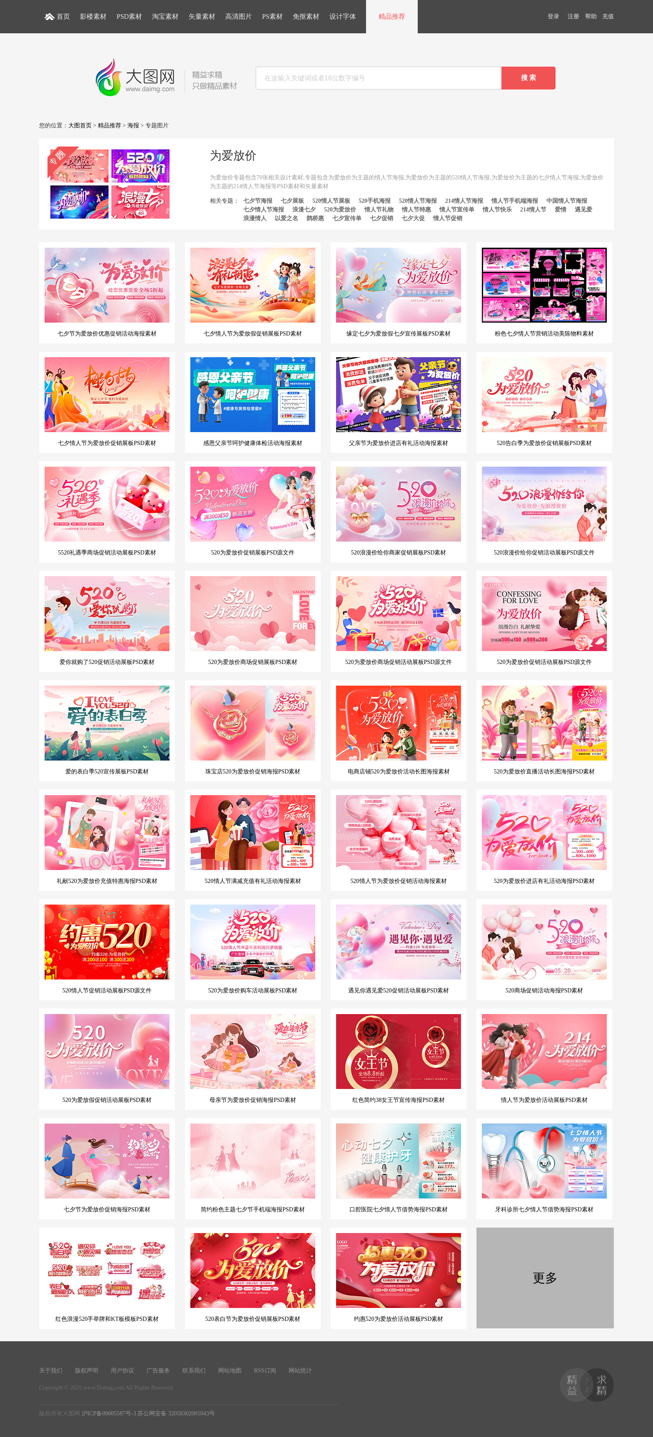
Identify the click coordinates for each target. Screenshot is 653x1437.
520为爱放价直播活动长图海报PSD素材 (544, 730)
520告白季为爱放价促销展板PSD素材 (544, 401)
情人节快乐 (497, 209)
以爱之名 (286, 218)
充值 (608, 16)
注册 (573, 16)
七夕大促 (413, 218)
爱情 (560, 209)
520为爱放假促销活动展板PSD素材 (107, 1058)
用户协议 (122, 1370)
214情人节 (533, 209)
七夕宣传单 (346, 218)
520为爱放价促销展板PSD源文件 (252, 511)
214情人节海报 (464, 201)
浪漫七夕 (304, 209)
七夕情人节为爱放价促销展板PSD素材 (107, 401)
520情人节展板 (331, 201)
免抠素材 (306, 16)
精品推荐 (392, 16)
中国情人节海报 (566, 201)
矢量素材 (202, 16)
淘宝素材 (165, 16)
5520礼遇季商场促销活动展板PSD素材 (107, 511)
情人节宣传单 (456, 209)
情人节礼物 (379, 209)
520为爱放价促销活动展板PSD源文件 (544, 620)
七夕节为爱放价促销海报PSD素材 (107, 1168)
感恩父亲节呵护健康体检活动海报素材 (252, 401)
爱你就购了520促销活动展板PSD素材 (107, 620)
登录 (553, 16)
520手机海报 (375, 201)
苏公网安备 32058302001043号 (176, 1413)
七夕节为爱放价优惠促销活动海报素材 (107, 292)
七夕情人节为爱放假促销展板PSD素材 (252, 292)
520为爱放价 (340, 209)
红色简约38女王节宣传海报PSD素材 (398, 1058)
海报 (133, 125)
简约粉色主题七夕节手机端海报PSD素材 (252, 1168)
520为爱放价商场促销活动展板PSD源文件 (398, 620)
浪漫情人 (255, 218)
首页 (63, 16)
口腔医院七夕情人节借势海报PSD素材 (398, 1168)
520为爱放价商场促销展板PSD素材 (252, 620)
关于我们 (50, 1370)
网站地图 (230, 1370)
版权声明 (86, 1370)
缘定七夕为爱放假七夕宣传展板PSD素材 (398, 292)
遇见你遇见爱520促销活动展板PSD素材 (398, 949)
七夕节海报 (257, 201)
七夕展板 (292, 201)
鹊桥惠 (315, 218)
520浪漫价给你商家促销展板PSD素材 (398, 511)
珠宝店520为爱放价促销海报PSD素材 (252, 730)
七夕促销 (381, 218)
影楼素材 (93, 16)
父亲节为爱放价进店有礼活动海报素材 (398, 401)
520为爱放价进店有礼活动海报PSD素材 (544, 839)
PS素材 (272, 16)
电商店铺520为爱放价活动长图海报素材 (398, 730)
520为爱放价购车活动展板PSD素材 (252, 949)
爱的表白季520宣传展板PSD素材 (107, 730)
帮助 (591, 16)
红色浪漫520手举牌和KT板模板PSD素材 (107, 1277)
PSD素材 (129, 16)
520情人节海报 (418, 201)
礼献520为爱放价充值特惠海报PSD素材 (107, 839)
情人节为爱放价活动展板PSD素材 (544, 1058)
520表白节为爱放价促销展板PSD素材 (252, 1277)
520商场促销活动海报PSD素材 (544, 949)
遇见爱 (583, 209)
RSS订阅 (265, 1370)
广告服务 (158, 1370)
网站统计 (300, 1370)
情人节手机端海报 (514, 201)
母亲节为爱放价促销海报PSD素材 (252, 1058)
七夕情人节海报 (263, 209)
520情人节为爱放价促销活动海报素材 (398, 839)
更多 (545, 1278)
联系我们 (194, 1370)
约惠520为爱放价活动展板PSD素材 (398, 1277)
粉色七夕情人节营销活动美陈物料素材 (544, 292)
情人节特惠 (416, 209)
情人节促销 (447, 218)
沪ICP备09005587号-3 (109, 1413)
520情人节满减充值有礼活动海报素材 (252, 839)
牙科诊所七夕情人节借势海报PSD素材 (544, 1168)
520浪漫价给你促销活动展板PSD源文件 (544, 511)
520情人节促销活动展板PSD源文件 (107, 949)
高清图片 (238, 16)
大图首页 (80, 125)
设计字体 (342, 16)
